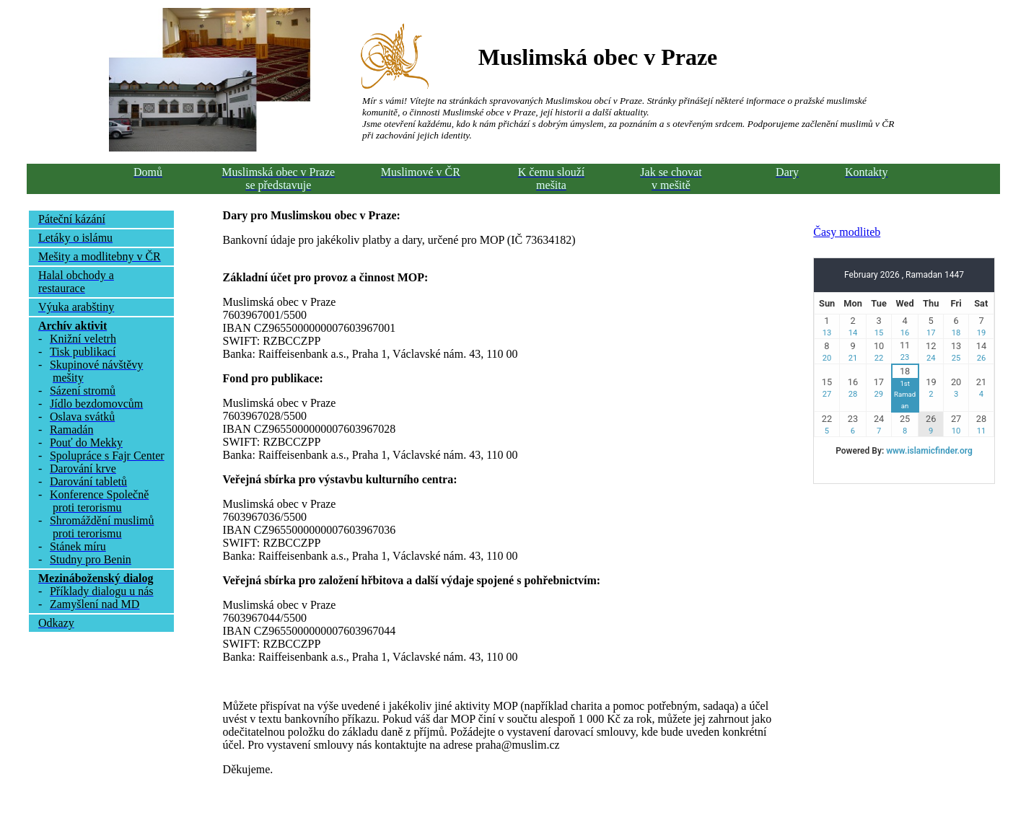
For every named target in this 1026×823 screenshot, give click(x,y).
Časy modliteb (846, 232)
